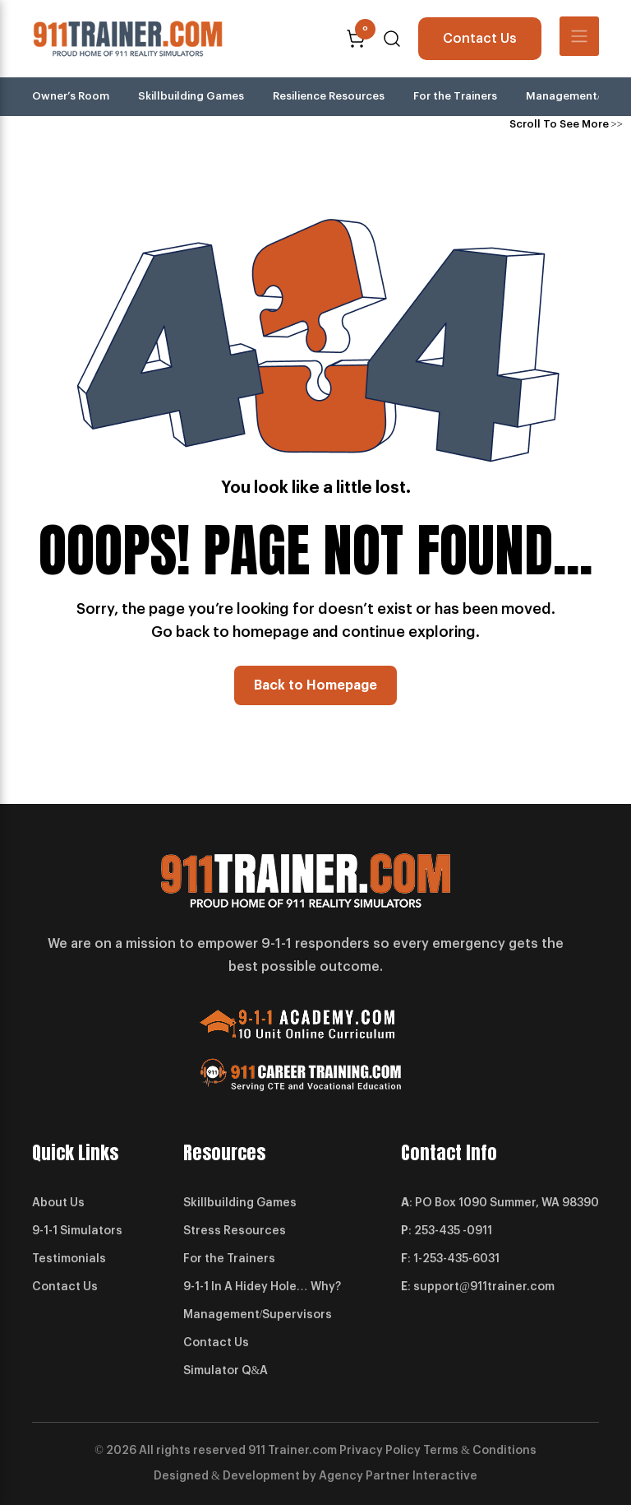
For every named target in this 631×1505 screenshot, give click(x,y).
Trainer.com (302, 1450)
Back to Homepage (315, 685)
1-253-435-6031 (456, 1259)
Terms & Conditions (480, 1450)
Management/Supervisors (258, 1315)
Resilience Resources (329, 96)
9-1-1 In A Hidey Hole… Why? (262, 1287)
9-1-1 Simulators (77, 1231)
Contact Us (480, 38)
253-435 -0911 (453, 1231)
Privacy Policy (380, 1450)
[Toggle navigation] (579, 36)
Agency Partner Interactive (398, 1476)
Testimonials (69, 1259)
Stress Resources (234, 1231)
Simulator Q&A (226, 1371)
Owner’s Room (70, 96)
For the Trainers (455, 96)
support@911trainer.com (484, 1287)
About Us (58, 1203)
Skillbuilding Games (191, 96)
